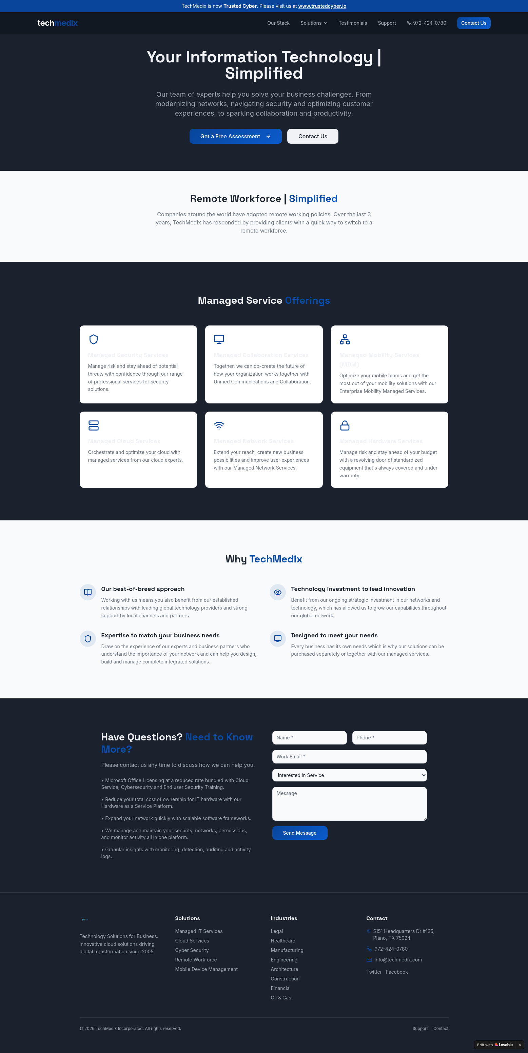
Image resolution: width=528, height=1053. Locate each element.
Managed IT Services (199, 931)
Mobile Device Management (206, 969)
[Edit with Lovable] (494, 1045)
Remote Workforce (196, 959)
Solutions (314, 23)
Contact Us (473, 23)
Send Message (300, 833)
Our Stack (278, 23)
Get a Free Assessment (235, 136)
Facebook (397, 972)
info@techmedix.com (398, 959)
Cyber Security (192, 950)
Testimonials (353, 23)
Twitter (374, 972)
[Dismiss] (520, 1045)
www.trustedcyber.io (322, 6)
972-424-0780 (426, 23)
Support (387, 23)
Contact (441, 1028)
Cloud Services (192, 940)
